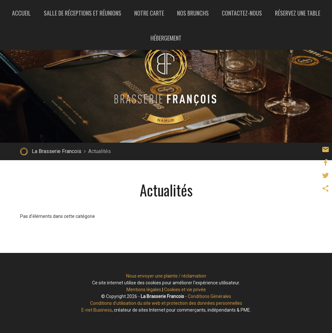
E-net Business (96, 310)
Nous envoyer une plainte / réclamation (166, 276)
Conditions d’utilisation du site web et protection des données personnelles (166, 303)
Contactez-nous (242, 13)
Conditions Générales (209, 296)
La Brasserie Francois (56, 151)
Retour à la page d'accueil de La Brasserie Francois (24, 151)
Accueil (21, 13)
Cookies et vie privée (185, 289)
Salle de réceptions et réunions (82, 13)
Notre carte (149, 13)
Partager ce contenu (325, 188)
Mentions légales (143, 289)
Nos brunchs (193, 13)
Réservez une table (297, 13)
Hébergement (166, 38)
